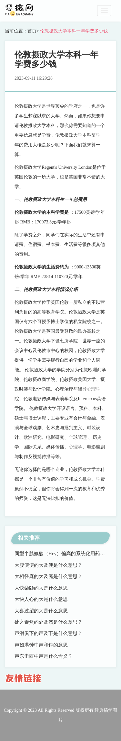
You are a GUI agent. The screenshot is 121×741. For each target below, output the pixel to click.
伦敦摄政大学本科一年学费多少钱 (73, 31)
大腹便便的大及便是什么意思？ (48, 565)
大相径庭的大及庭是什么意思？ (48, 576)
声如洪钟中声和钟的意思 (41, 644)
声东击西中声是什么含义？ (44, 656)
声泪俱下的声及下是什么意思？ (48, 633)
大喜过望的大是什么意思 (41, 610)
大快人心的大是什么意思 (41, 599)
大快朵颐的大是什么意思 (41, 588)
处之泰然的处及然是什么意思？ (48, 622)
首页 (31, 31)
